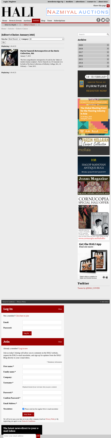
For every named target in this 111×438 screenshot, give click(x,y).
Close (60, 309)
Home (4, 21)
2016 (81, 56)
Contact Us (91, 2)
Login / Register (9, 2)
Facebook (98, 20)
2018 (81, 49)
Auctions (27, 21)
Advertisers (80, 2)
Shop (43, 21)
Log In (26, 333)
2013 (81, 66)
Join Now (27, 415)
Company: (7, 377)
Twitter (103, 20)
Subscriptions (59, 21)
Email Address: (10, 403)
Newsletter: (8, 409)
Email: (6, 322)
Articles (36, 21)
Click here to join (22, 316)
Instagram (108, 20)
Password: (7, 328)
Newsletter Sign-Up (55, 2)
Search (108, 34)
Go (3, 42)
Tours (49, 21)
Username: (8, 383)
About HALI (103, 2)
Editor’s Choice (29, 25)
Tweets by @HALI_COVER (89, 288)
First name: (8, 366)
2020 (81, 45)
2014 (81, 63)
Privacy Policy (21, 302)
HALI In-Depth (10, 25)
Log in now (23, 349)
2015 (81, 59)
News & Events (15, 21)
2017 (81, 52)
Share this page (99, 6)
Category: (42, 39)
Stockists (69, 2)
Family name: (9, 372)
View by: (11, 39)
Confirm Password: (11, 398)
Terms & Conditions (8, 302)
